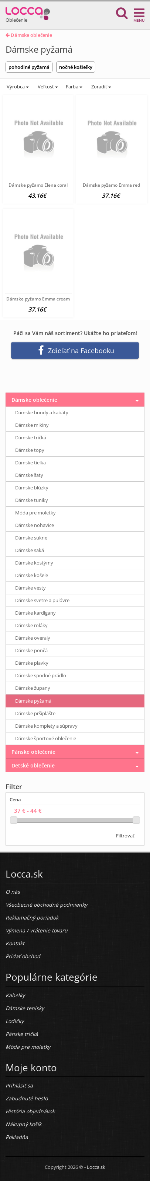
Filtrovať (125, 835)
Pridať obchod (23, 956)
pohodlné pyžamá (29, 67)
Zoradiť (100, 86)
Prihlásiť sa (19, 1085)
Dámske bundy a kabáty (41, 412)
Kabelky (15, 995)
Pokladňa (17, 1136)
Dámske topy (29, 450)
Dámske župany (32, 688)
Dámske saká (29, 550)
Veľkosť (47, 86)
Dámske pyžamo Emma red (111, 185)
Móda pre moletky (35, 512)
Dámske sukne (31, 537)
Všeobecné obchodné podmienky (46, 904)
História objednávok (30, 1111)
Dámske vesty (30, 587)
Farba (74, 86)
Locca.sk (96, 1167)
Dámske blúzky (31, 487)
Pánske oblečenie (33, 751)
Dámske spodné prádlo (40, 675)
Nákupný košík (23, 1124)
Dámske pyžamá (33, 700)
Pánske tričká (22, 1033)
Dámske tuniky (31, 500)
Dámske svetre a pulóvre (42, 600)
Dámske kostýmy (34, 562)
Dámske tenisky (25, 1008)
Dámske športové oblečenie (45, 738)
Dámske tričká (30, 437)
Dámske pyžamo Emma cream (38, 299)
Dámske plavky (31, 663)
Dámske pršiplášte (35, 713)
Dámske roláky (31, 625)
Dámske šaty (29, 475)
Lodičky (15, 1020)
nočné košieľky (75, 67)
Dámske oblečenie (29, 35)
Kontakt (15, 943)
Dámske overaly (32, 638)
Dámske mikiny (32, 425)
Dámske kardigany (35, 612)
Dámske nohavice (34, 525)
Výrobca (17, 86)
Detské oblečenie (33, 765)
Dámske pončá (31, 650)
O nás (13, 891)
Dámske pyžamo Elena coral (38, 185)
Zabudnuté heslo (27, 1098)
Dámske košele (31, 575)
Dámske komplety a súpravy (46, 726)
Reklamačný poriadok (32, 917)
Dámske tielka (30, 462)
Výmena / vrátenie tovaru (37, 930)
